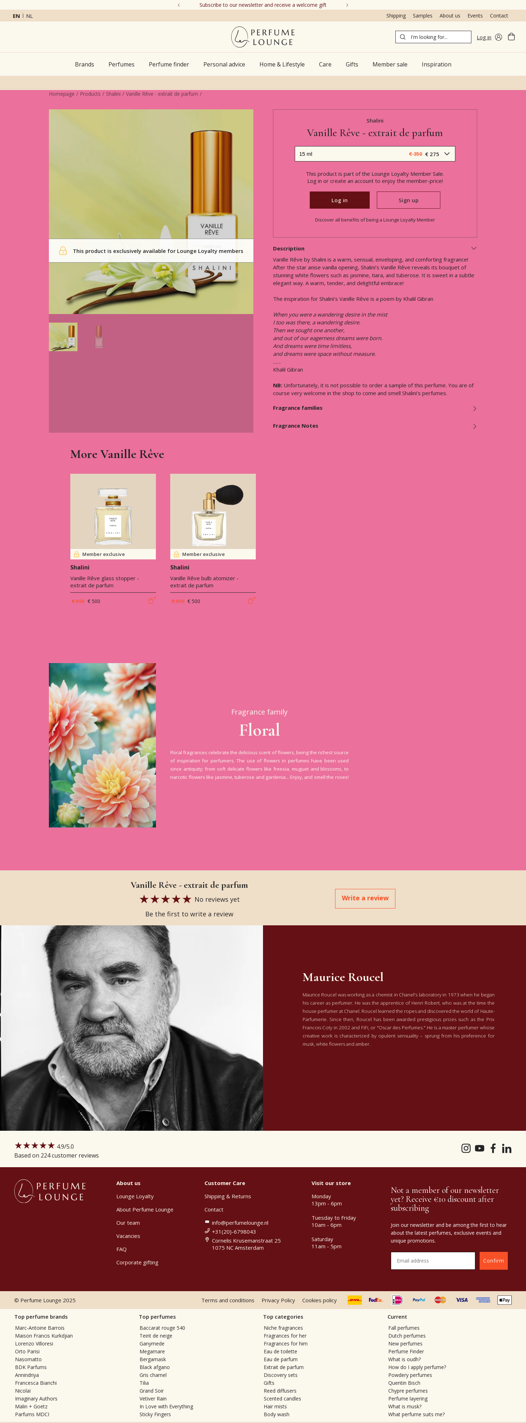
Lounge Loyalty (135, 1196)
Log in (340, 200)
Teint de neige (156, 1335)
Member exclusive (99, 554)
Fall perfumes (404, 1327)
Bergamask (153, 1359)
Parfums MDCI (32, 1414)
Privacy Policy (278, 1300)
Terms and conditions (227, 1300)
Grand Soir (152, 1390)
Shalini (113, 93)
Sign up (409, 200)
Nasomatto (28, 1359)
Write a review (365, 898)
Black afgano (155, 1367)
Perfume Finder (406, 1351)
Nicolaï (23, 1390)
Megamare (152, 1351)
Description (375, 248)
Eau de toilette (280, 1351)
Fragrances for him (286, 1343)
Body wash (276, 1414)
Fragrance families (375, 407)
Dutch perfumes (407, 1335)
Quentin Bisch (404, 1382)
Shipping (396, 15)
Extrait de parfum (284, 1367)
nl (29, 15)
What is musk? (404, 1406)
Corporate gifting (137, 1262)
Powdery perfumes (410, 1375)
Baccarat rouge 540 (162, 1327)
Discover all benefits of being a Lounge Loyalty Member (375, 220)
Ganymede (152, 1343)
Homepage (62, 93)
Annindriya (27, 1375)
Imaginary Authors (36, 1398)
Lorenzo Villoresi (34, 1343)
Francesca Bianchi (36, 1382)
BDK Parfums (31, 1367)
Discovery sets (281, 1375)
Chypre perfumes (408, 1390)
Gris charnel (153, 1375)
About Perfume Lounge (144, 1209)
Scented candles (282, 1398)
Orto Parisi (27, 1351)
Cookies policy (319, 1300)
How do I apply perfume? (417, 1367)
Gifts (269, 1382)
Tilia (144, 1382)
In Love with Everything (166, 1406)
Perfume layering (408, 1398)
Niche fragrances (283, 1327)
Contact (499, 15)
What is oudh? (404, 1359)
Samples (423, 15)
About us (450, 15)
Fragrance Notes (375, 425)
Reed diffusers (280, 1390)
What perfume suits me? (416, 1414)
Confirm (493, 1260)
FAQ (121, 1249)
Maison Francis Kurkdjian (44, 1335)
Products (90, 93)
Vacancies (128, 1235)
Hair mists (275, 1406)
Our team (128, 1222)
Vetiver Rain (153, 1398)
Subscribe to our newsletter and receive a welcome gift (263, 4)
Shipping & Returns (227, 1196)
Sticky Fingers (155, 1414)
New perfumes (405, 1343)
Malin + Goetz (31, 1406)
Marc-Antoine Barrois (40, 1327)
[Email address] (433, 1261)
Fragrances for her (285, 1335)
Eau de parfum (281, 1359)
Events (475, 15)
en (16, 15)
